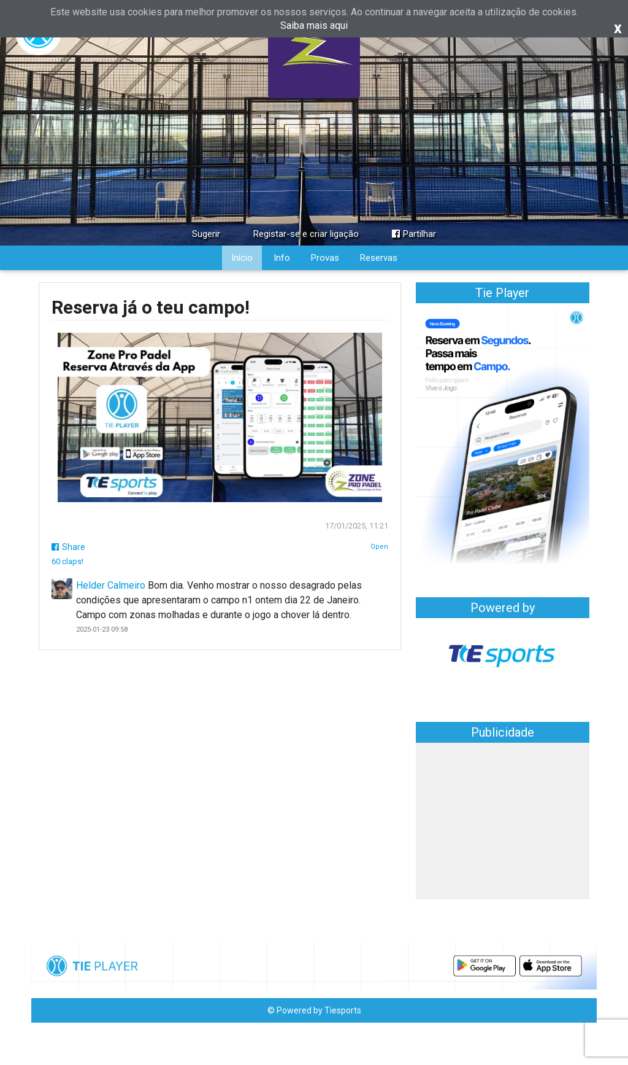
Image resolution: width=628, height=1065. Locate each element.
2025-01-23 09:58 (102, 629)
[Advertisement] (502, 822)
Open (379, 547)
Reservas (378, 257)
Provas (325, 257)
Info (282, 257)
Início (242, 257)
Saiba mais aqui (314, 25)
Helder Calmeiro (110, 585)
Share (68, 547)
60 (67, 561)
